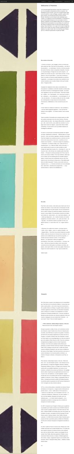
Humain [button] (50, 1)
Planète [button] (43, 1)
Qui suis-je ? (67, 1)
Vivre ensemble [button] (58, 1)
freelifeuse (3, 1)
